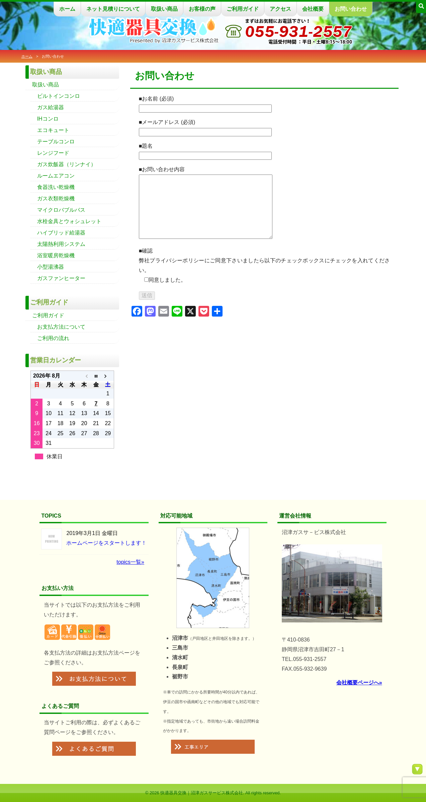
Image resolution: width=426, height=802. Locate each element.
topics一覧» (130, 562)
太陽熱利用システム (61, 244)
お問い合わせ (351, 9)
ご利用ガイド (243, 9)
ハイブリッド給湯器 (61, 233)
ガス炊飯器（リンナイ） (66, 164)
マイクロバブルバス (61, 210)
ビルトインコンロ (58, 96)
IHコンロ (48, 119)
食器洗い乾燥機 (56, 187)
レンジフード (53, 153)
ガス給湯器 (50, 107)
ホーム (67, 9)
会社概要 (313, 9)
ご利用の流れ (53, 338)
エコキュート (53, 130)
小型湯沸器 (50, 267)
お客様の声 (202, 9)
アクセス (280, 9)
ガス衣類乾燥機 (56, 198)
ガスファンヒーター (61, 278)
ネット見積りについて (113, 9)
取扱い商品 (164, 9)
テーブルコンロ (56, 141)
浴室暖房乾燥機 (56, 255)
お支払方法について (61, 327)
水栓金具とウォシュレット (69, 221)
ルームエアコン (56, 176)
